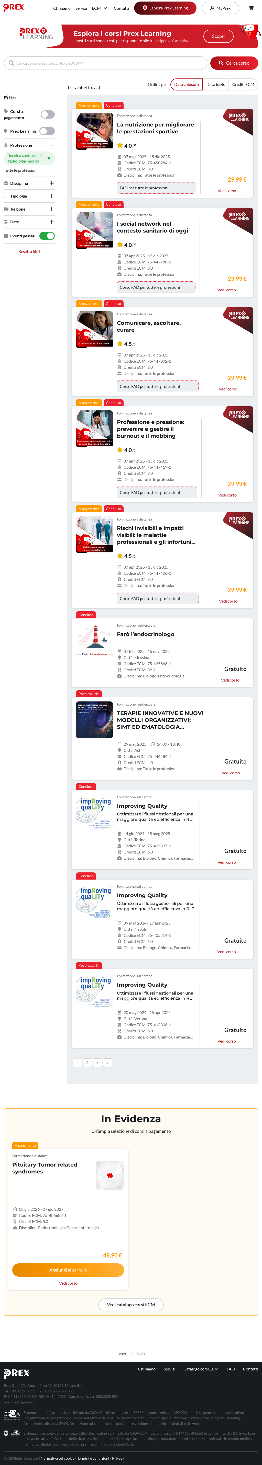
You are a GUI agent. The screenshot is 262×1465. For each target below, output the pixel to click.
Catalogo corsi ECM (201, 1368)
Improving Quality (142, 806)
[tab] (29, 145)
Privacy (118, 1458)
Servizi (81, 8)
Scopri (218, 36)
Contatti (121, 8)
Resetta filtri (29, 251)
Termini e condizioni (93, 1458)
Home (120, 1353)
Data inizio (215, 84)
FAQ (231, 1368)
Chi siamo (62, 8)
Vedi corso (227, 190)
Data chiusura (186, 84)
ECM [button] (100, 8)
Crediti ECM (243, 84)
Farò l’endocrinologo (145, 634)
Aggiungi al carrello (68, 1270)
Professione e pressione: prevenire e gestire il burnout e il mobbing (150, 429)
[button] (29, 145)
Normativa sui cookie (57, 1458)
